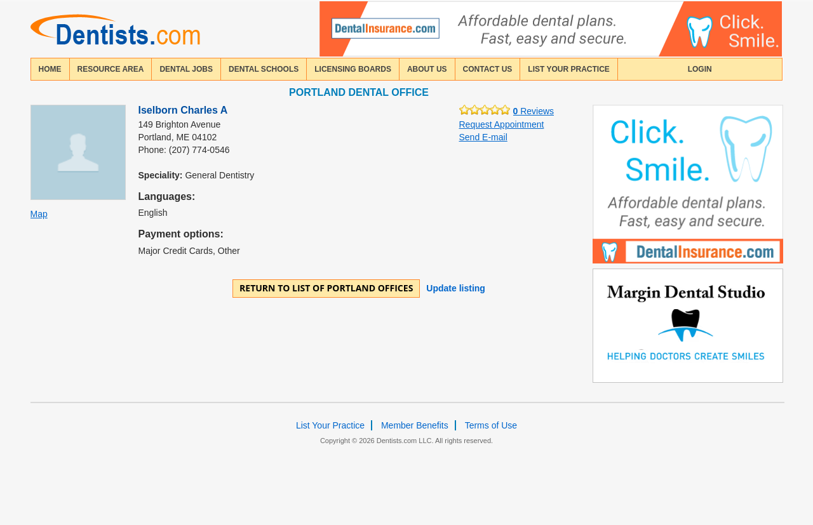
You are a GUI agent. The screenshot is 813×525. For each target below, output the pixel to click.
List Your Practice (568, 69)
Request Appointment (501, 124)
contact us (488, 69)
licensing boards (352, 69)
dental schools (264, 69)
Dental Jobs (186, 69)
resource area (110, 69)
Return (326, 288)
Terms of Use (491, 425)
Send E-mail (483, 137)
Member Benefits (414, 425)
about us (427, 69)
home (50, 69)
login (700, 69)
